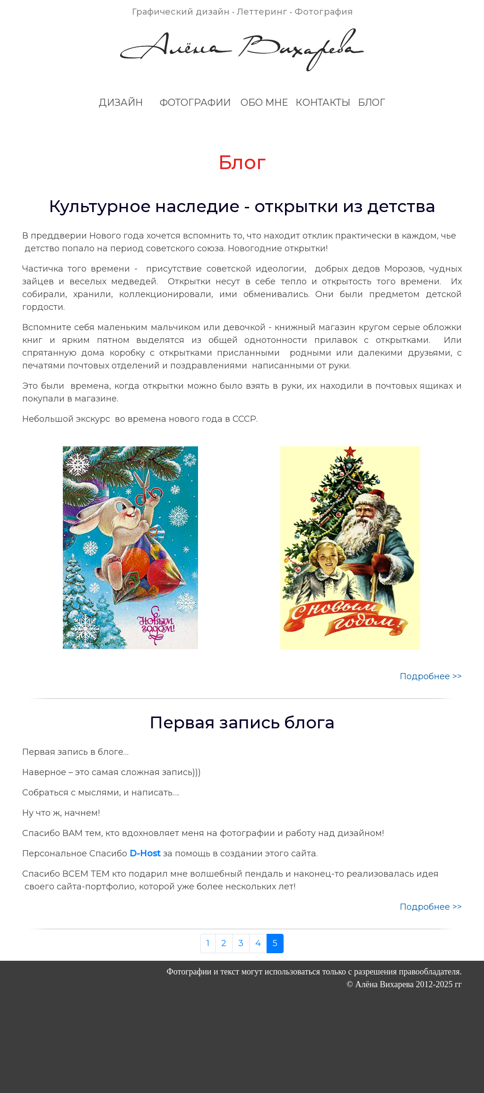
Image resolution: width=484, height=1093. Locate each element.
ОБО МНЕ (264, 102)
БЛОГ (371, 102)
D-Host (145, 853)
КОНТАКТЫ (322, 102)
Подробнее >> (431, 676)
